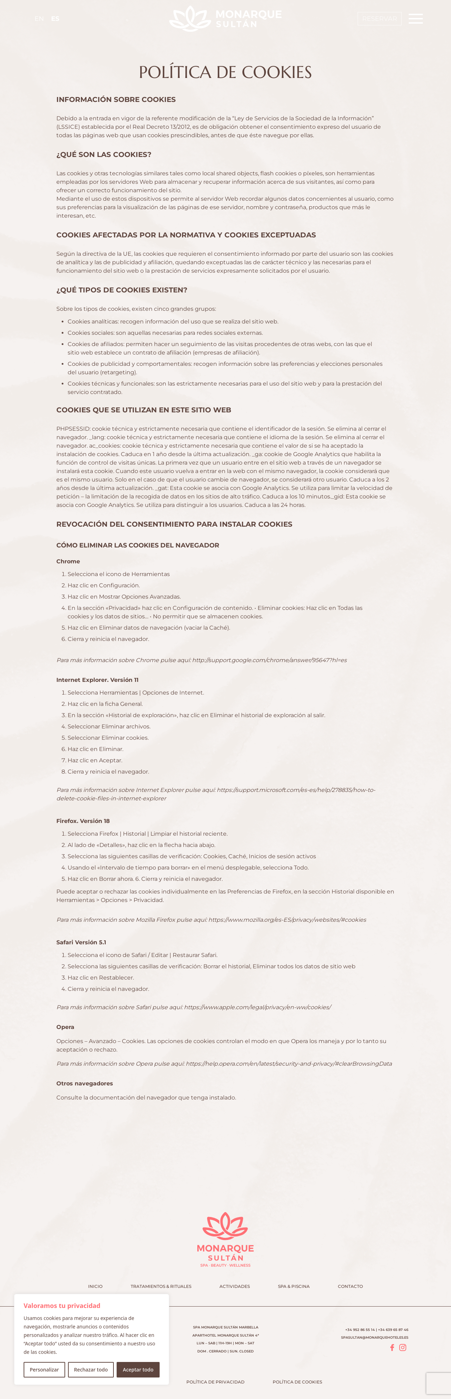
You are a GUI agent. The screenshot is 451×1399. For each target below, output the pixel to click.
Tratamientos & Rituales (161, 1286)
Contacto (350, 1286)
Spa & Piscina (294, 1286)
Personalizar (44, 1369)
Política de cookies (297, 1382)
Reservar (379, 19)
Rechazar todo (91, 1369)
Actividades (235, 1286)
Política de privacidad (215, 1382)
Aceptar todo (138, 1369)
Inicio (95, 1286)
